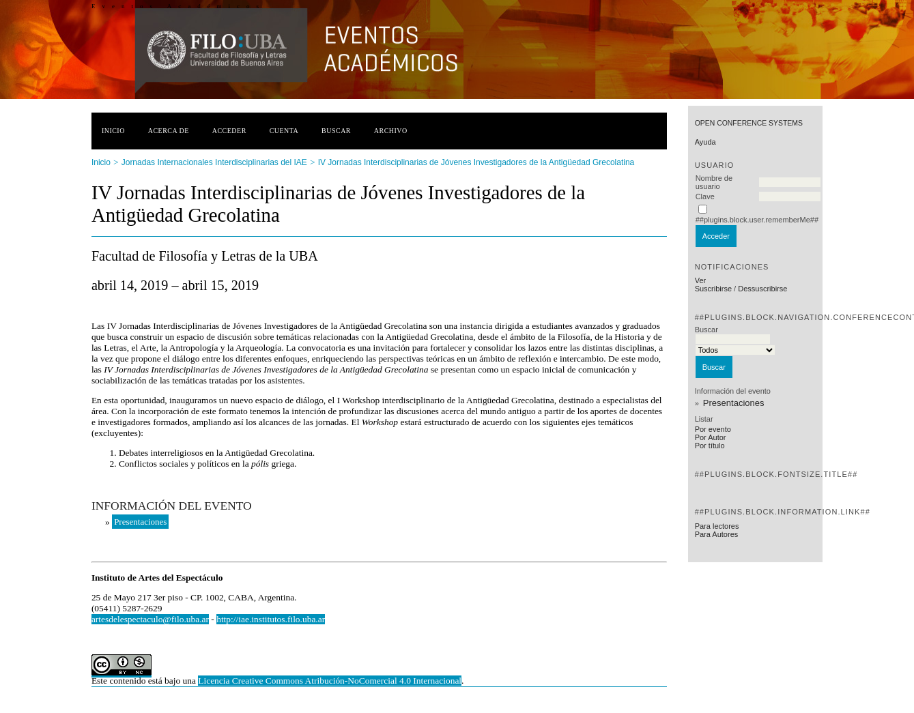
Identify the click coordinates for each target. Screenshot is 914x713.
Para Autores (717, 534)
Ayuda (705, 142)
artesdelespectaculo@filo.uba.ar (150, 619)
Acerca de (168, 130)
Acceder (229, 130)
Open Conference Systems (749, 123)
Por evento (713, 429)
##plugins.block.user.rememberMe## (757, 220)
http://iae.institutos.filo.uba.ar (270, 619)
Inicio (113, 130)
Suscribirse (713, 289)
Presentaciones (734, 403)
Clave (705, 196)
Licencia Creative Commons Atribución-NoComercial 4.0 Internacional (329, 680)
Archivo (391, 130)
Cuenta (284, 130)
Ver (700, 280)
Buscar (336, 130)
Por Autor (710, 437)
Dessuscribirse (762, 289)
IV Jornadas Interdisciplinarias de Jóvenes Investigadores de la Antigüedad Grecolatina (476, 162)
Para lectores (717, 526)
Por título (710, 445)
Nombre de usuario (714, 182)
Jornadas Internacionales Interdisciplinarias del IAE (214, 162)
